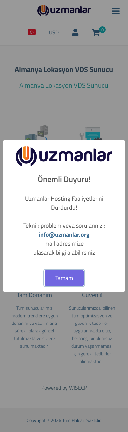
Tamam (64, 278)
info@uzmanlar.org (64, 234)
